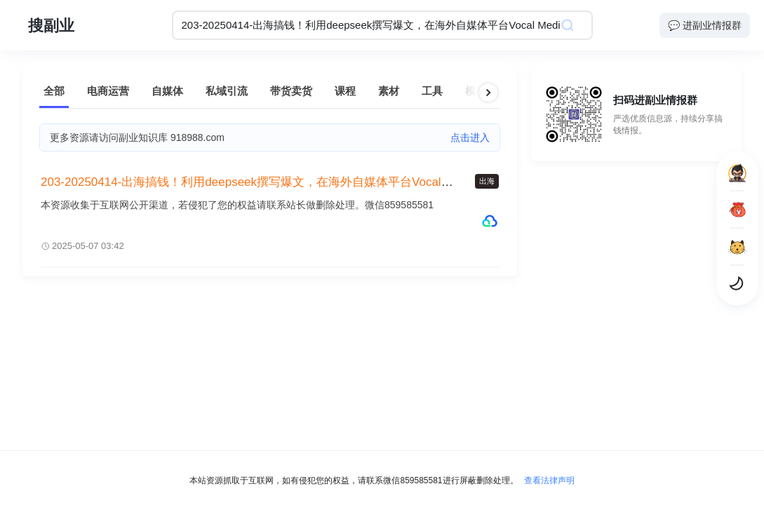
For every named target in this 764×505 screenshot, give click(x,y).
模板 (475, 91)
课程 (345, 91)
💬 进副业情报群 (705, 25)
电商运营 (108, 91)
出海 (487, 181)
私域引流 (227, 91)
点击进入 (470, 137)
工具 (432, 91)
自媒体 (167, 91)
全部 (54, 91)
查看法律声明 (549, 480)
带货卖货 (291, 91)
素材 (388, 91)
